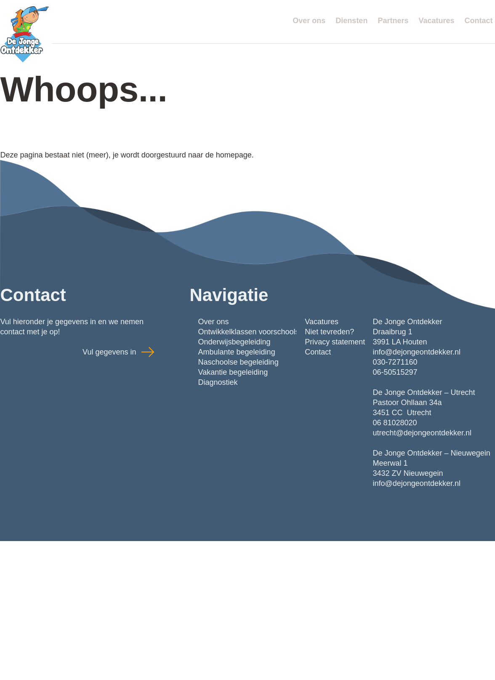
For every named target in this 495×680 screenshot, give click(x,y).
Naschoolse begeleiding (238, 362)
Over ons (309, 20)
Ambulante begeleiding (236, 352)
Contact (479, 20)
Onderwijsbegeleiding (234, 342)
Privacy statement (335, 342)
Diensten (351, 20)
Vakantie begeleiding (233, 372)
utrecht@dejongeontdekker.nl (422, 433)
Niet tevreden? (329, 332)
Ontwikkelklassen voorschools (248, 332)
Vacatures (436, 20)
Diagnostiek (218, 382)
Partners (393, 20)
